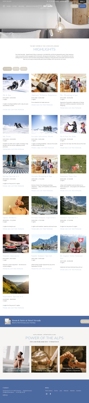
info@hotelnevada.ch (69, 1)
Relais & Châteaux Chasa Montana (49, 57)
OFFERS (15, 6)
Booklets (78, 390)
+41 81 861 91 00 (53, 1)
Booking (82, 6)
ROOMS (9, 6)
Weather (72, 390)
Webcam (66, 390)
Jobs (61, 390)
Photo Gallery (7, 1)
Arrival (5, 395)
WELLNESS (21, 6)
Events (56, 390)
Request (74, 6)
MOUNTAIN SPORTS (31, 6)
